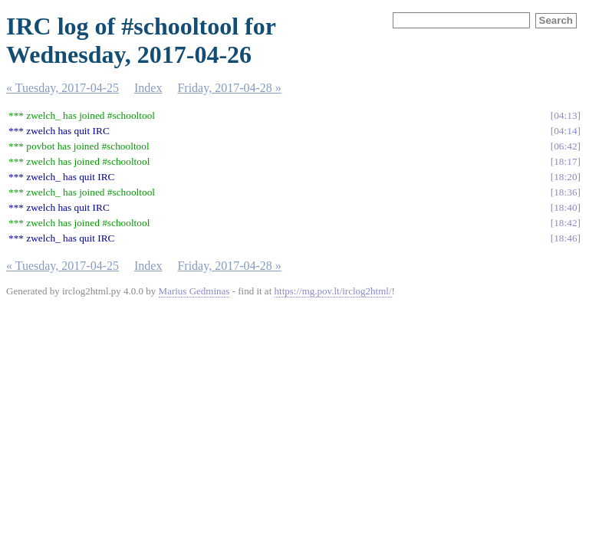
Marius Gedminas (194, 291)
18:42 (565, 222)
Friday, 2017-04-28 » (229, 87)
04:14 (565, 130)
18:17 (565, 161)
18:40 (565, 207)
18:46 (565, 238)
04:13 (565, 115)
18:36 (565, 192)
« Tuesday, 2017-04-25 (62, 87)
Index (148, 87)
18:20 (565, 176)
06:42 (565, 146)
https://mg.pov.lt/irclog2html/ (333, 291)
